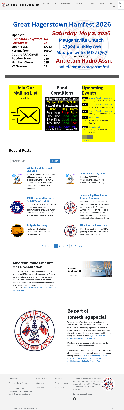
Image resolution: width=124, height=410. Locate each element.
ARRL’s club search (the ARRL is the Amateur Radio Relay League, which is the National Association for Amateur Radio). (88, 358)
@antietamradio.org (22, 394)
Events (46, 4)
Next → (82, 246)
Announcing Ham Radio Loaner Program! (93, 196)
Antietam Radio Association (20, 5)
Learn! (92, 4)
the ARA (61, 388)
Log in (113, 408)
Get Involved (112, 5)
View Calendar (88, 141)
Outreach (40, 383)
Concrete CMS (32, 408)
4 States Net (94, 118)
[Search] (121, 3)
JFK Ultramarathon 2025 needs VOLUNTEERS (40, 199)
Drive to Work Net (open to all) (101, 98)
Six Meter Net (94, 127)
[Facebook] (74, 399)
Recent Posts (20, 150)
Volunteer (40, 388)
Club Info (80, 4)
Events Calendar (43, 379)
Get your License (61, 383)
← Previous (44, 246)
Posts (101, 4)
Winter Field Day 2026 (92, 173)
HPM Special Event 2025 (94, 225)
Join (56, 388)
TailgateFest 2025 (37, 225)
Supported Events (62, 4)
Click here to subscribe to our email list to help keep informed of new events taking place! (87, 381)
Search (55, 161)
